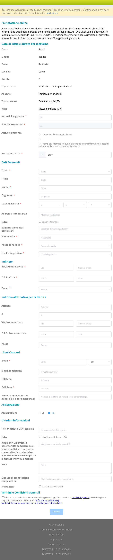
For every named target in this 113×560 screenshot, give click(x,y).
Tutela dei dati (56, 534)
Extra (5, 222)
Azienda (6, 305)
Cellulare (6, 387)
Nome (5, 187)
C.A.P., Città (8, 277)
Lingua (5, 56)
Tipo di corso (8, 86)
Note (4, 464)
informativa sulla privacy (47, 500)
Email (4, 360)
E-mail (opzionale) (12, 370)
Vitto (4, 108)
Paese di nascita (11, 244)
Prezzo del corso (11, 153)
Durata (5, 79)
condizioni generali (80, 497)
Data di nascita (10, 203)
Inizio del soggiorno (13, 116)
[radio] (55, 134)
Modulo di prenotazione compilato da (15, 479)
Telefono (6, 379)
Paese (4, 64)
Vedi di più (52, 13)
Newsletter (7, 486)
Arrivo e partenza (11, 132)
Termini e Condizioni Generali (56, 529)
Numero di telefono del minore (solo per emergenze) (18, 397)
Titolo (5, 170)
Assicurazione (9, 412)
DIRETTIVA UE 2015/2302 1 (56, 549)
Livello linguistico (11, 253)
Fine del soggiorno (12, 124)
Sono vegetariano (50, 221)
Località (6, 71)
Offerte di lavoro (56, 544)
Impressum (56, 539)
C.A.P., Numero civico (14, 333)
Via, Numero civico (12, 266)
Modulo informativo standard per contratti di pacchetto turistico (31, 503)
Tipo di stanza (9, 101)
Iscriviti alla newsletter (52, 486)
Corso (4, 49)
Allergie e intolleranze (14, 213)
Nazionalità (8, 236)
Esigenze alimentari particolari (12, 229)
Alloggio (6, 93)
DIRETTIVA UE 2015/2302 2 (56, 554)
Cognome (7, 195)
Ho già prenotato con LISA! (54, 437)
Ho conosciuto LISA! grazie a (17, 428)
